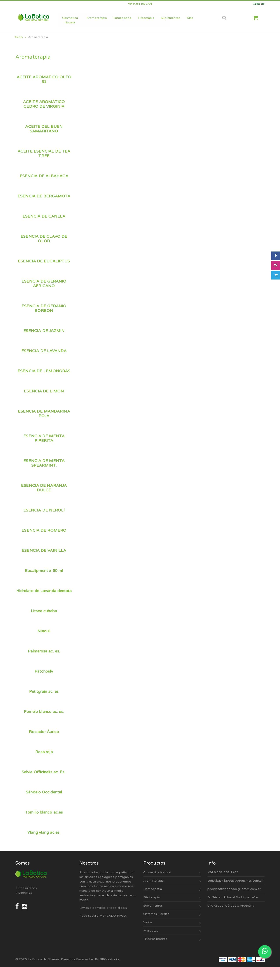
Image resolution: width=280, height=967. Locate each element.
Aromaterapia (38, 37)
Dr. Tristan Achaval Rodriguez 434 (232, 897)
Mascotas (172, 931)
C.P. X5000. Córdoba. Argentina (230, 905)
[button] (257, 18)
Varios (172, 922)
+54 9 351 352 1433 (223, 872)
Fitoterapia (172, 897)
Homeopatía (172, 889)
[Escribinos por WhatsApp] (264, 951)
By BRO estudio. (107, 959)
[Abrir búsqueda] (224, 18)
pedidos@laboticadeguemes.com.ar (234, 889)
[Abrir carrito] (275, 275)
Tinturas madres (172, 939)
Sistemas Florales (172, 914)
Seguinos (24, 893)
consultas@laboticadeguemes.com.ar (235, 881)
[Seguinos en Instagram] (24, 906)
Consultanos (26, 888)
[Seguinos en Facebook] (17, 906)
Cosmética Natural (172, 873)
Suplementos (172, 906)
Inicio (20, 37)
